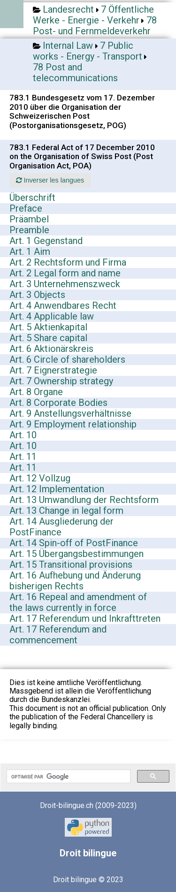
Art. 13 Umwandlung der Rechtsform (84, 499)
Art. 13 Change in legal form (66, 510)
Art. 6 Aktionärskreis (51, 348)
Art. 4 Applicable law (51, 316)
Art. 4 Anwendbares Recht (62, 305)
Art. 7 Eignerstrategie (53, 370)
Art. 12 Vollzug (39, 478)
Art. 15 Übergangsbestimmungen (76, 553)
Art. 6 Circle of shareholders (67, 359)
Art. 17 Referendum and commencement (58, 635)
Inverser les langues (50, 180)
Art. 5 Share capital (48, 337)
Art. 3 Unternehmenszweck (64, 284)
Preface (25, 208)
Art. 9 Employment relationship (73, 424)
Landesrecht (68, 9)
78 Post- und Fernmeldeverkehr (95, 26)
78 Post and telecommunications (75, 72)
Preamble (29, 230)
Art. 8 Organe (36, 391)
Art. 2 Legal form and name (65, 273)
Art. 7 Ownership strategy (61, 381)
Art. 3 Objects (37, 294)
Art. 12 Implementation (56, 489)
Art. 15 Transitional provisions (70, 564)
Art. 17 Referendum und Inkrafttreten (85, 618)
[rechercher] (67, 776)
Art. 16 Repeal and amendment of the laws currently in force (78, 602)
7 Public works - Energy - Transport (87, 51)
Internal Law (68, 45)
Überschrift (32, 197)
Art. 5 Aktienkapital (48, 327)
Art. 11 (23, 456)
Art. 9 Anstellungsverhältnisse (70, 413)
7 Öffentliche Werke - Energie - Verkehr (93, 15)
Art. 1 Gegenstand (46, 240)
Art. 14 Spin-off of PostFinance (73, 543)
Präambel (29, 219)
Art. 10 (23, 435)
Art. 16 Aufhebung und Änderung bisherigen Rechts (75, 581)
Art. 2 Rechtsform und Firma (67, 262)
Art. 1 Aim (29, 251)
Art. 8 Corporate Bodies (58, 402)
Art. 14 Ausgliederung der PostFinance (61, 527)
